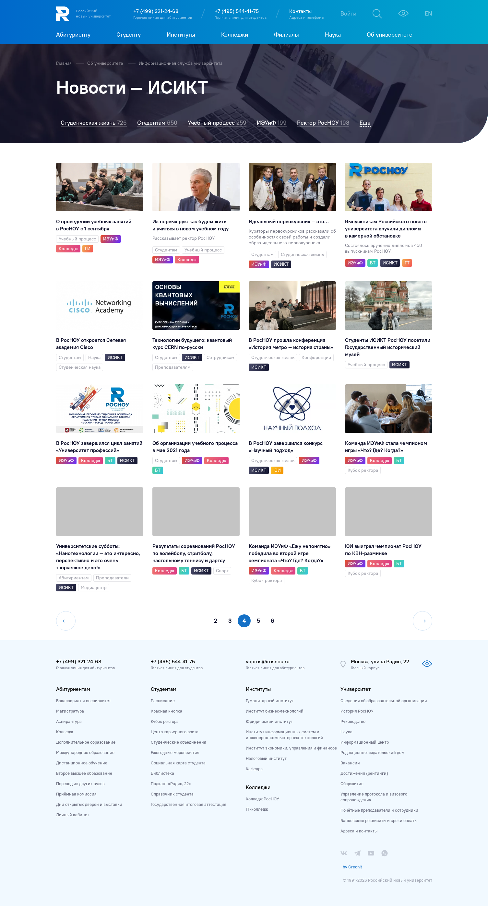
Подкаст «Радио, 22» (171, 783)
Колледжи (258, 787)
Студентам (163, 689)
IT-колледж (257, 809)
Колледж (64, 731)
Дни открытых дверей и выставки (89, 804)
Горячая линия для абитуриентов (162, 17)
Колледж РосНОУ (262, 798)
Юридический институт (269, 721)
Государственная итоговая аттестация (188, 804)
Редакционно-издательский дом (372, 752)
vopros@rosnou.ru (268, 661)
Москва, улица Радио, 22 (380, 661)
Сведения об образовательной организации (383, 700)
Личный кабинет (72, 814)
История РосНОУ (357, 711)
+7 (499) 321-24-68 (155, 11)
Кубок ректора (165, 721)
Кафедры (254, 768)
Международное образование (85, 752)
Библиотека (162, 773)
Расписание (163, 700)
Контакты (300, 11)
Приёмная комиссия (76, 793)
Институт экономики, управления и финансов (291, 747)
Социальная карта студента (178, 762)
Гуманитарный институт (270, 700)
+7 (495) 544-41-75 (237, 11)
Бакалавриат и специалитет (83, 700)
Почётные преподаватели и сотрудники (379, 810)
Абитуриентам (73, 689)
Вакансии (350, 762)
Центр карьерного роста (174, 731)
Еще (365, 122)
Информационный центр (364, 742)
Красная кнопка (166, 711)
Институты (258, 689)
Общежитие (351, 783)
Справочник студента (172, 793)
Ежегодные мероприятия (175, 752)
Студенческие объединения (178, 742)
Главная (64, 63)
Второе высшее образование (84, 773)
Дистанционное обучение (81, 762)
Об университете (106, 63)
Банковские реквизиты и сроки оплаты (378, 820)
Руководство (352, 721)
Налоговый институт (266, 758)
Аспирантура (69, 721)
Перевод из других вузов (80, 783)
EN (428, 13)
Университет (355, 689)
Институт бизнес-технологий (275, 711)
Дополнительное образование (85, 742)
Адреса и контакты (358, 830)
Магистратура (70, 711)
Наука (346, 731)
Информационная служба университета (180, 63)
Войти (348, 13)
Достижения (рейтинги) (364, 773)
